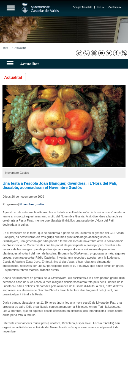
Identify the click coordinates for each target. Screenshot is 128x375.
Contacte (114, 7)
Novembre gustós (32, 204)
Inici (100, 7)
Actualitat (20, 47)
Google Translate (82, 7)
